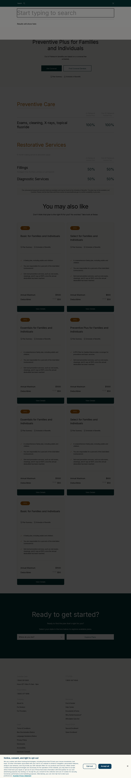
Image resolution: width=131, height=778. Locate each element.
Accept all (105, 766)
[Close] (127, 766)
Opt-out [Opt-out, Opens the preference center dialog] (89, 766)
